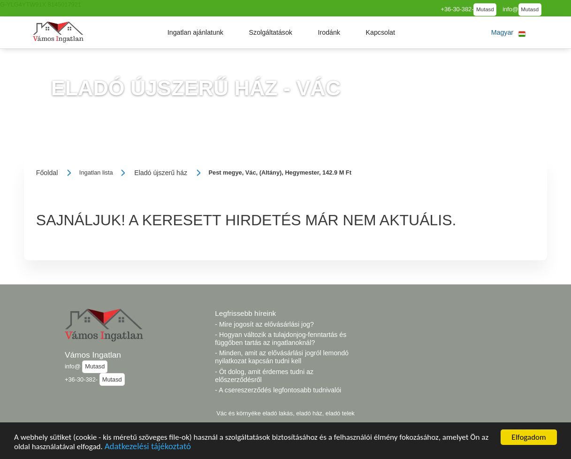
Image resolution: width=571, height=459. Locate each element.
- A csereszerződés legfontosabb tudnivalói (278, 390)
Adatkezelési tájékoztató (148, 447)
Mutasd (485, 9)
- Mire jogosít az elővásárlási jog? (264, 324)
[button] (195, 32)
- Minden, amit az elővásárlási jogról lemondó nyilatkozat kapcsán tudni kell (282, 357)
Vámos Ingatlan (93, 355)
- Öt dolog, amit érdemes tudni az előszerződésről (264, 375)
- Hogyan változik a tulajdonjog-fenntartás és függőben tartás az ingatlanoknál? (280, 338)
